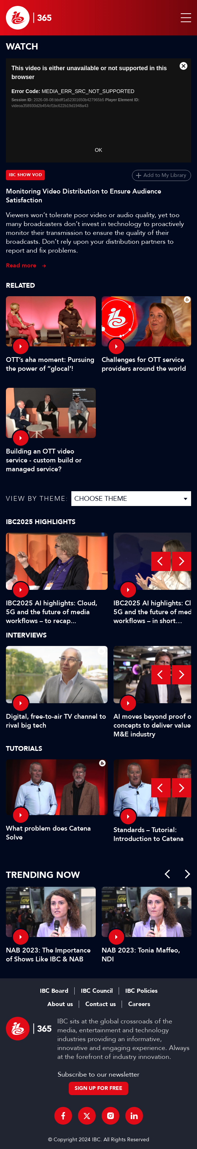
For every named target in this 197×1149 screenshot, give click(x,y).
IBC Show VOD (25, 175)
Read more (21, 265)
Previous (160, 561)
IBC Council (97, 991)
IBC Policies (141, 991)
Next (181, 561)
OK (98, 150)
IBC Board (54, 991)
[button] (184, 17)
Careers (139, 1004)
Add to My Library (164, 175)
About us (60, 1004)
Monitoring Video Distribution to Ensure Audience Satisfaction (83, 196)
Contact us (100, 1004)
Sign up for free (98, 1088)
